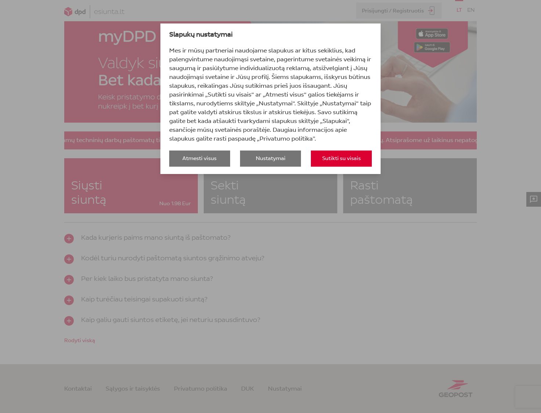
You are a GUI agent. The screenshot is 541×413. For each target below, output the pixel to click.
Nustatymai (271, 158)
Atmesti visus (199, 158)
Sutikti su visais (341, 158)
